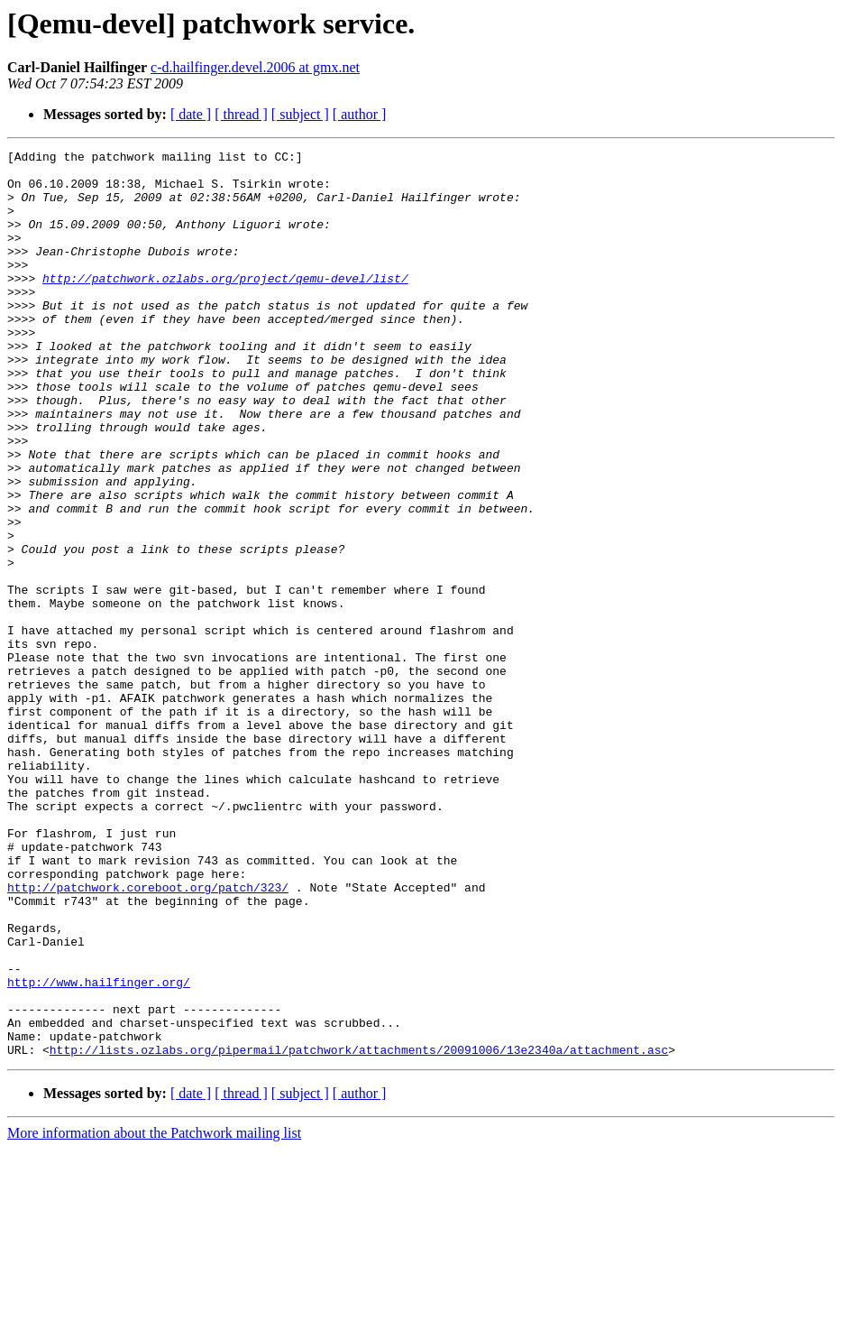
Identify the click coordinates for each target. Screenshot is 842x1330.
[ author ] (360, 114)
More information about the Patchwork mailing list (154, 1314)
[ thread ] (241, 114)
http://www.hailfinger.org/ (98, 1149)
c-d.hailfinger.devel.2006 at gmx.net (255, 67)
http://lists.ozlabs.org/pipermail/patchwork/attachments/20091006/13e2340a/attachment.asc (359, 1231)
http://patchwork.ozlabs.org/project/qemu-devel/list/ (225, 305)
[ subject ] (300, 114)
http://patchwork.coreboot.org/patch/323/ (147, 1036)
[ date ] (190, 114)
